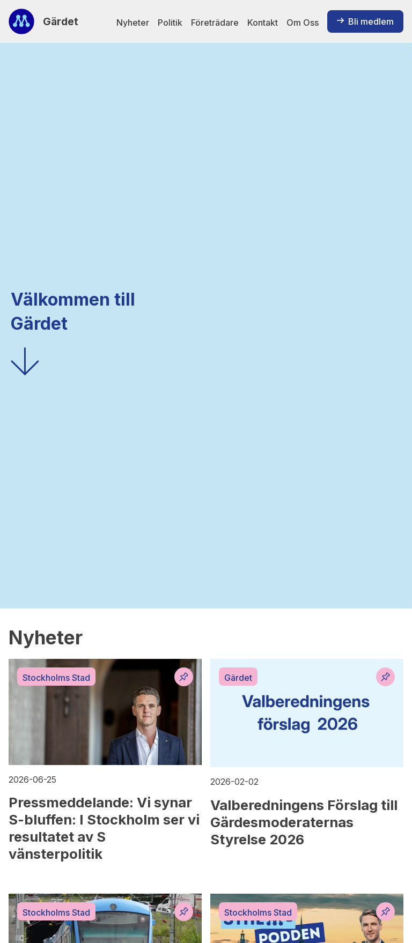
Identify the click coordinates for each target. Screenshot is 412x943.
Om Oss (302, 22)
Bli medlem (365, 21)
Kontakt (262, 22)
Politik (170, 22)
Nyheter (132, 22)
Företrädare (215, 22)
